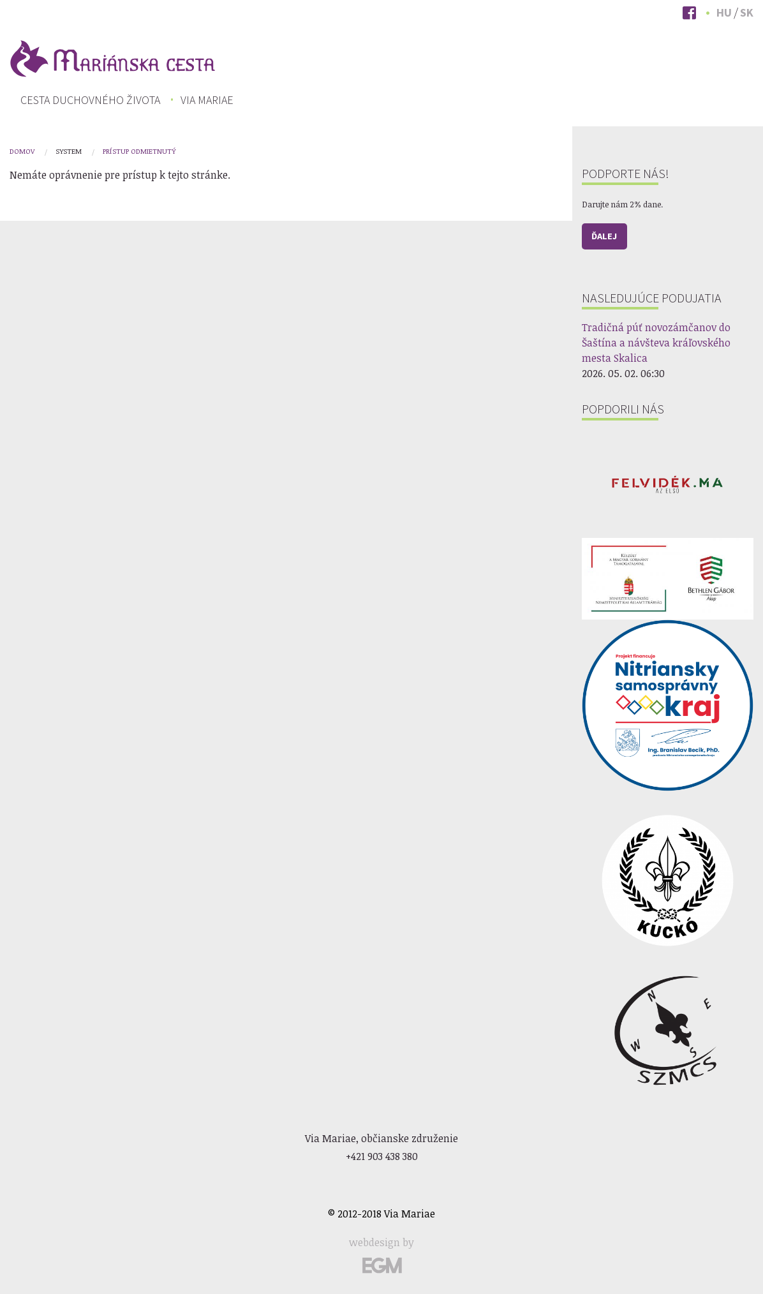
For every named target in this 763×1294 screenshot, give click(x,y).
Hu (724, 12)
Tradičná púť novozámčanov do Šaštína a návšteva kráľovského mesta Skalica (656, 342)
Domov (22, 151)
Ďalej (604, 236)
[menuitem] (90, 100)
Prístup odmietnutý (139, 151)
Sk (746, 12)
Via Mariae (207, 100)
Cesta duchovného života (90, 100)
